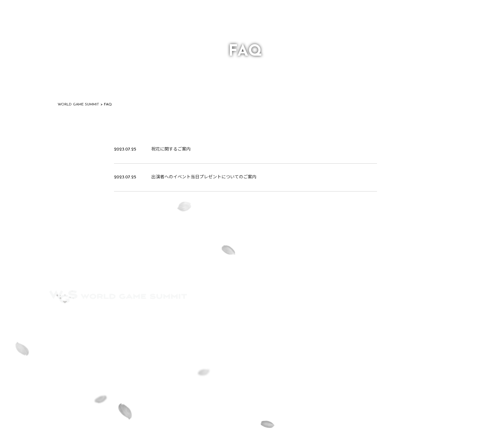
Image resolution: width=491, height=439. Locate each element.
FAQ (90, 316)
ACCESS (57, 316)
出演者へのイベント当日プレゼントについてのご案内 (203, 177)
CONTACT (124, 316)
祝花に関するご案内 (171, 149)
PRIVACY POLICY (173, 316)
